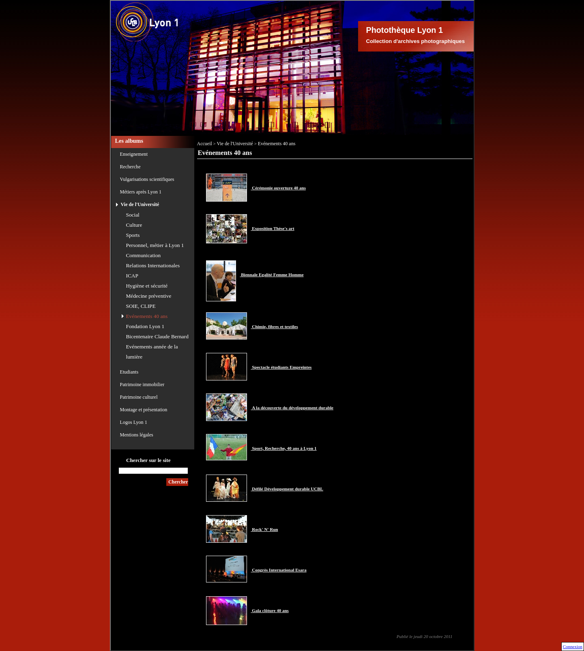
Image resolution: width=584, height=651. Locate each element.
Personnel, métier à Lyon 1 (155, 245)
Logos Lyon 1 (133, 422)
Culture (134, 225)
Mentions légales (136, 435)
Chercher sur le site (148, 460)
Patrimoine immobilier (142, 384)
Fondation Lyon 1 (145, 326)
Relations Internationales (153, 265)
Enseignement (134, 154)
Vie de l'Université (140, 204)
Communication (143, 255)
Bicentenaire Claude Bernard (157, 336)
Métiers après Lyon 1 (140, 192)
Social (133, 215)
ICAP (132, 276)
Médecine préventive (149, 296)
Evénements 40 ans (147, 316)
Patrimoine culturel (139, 397)
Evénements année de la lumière (152, 352)
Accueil (204, 143)
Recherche (130, 167)
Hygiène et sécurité (147, 286)
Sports (133, 235)
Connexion (572, 646)
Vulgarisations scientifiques (147, 179)
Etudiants (129, 372)
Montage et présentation (143, 410)
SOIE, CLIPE (141, 306)
